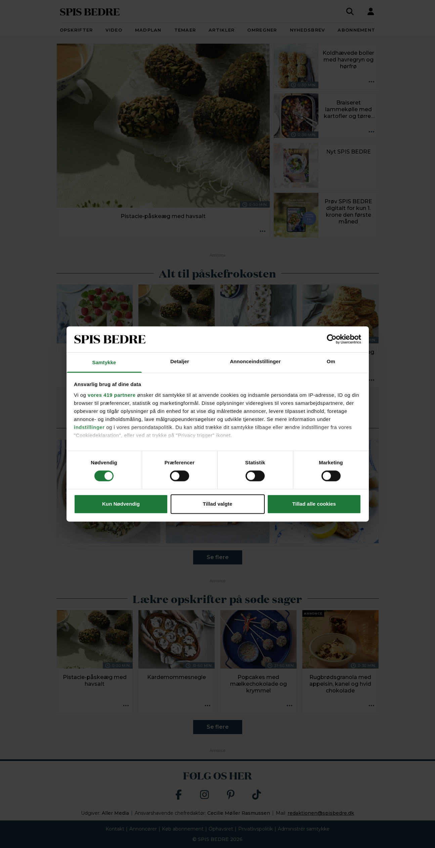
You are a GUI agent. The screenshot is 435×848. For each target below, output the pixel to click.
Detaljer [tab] (179, 361)
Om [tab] (331, 361)
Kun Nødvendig (121, 504)
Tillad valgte (217, 504)
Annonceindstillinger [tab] (255, 361)
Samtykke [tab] (104, 362)
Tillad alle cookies (314, 504)
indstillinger (89, 427)
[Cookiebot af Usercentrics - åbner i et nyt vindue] (331, 339)
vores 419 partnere (111, 395)
